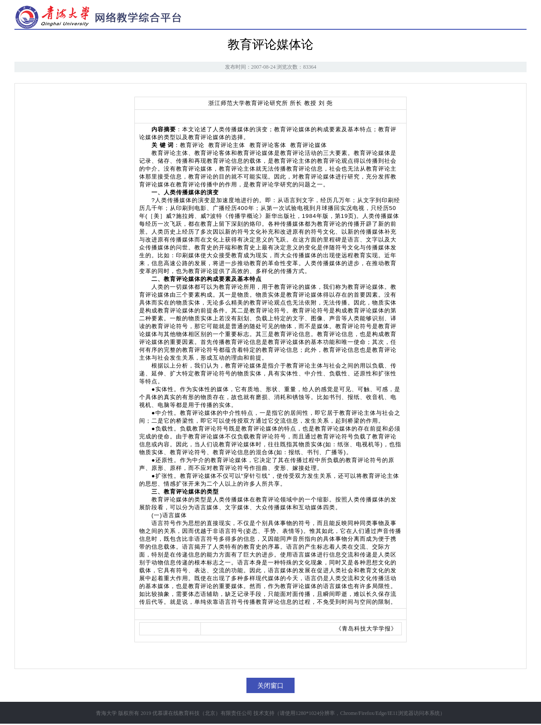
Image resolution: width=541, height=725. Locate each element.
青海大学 (106, 713)
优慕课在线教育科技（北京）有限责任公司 (202, 713)
